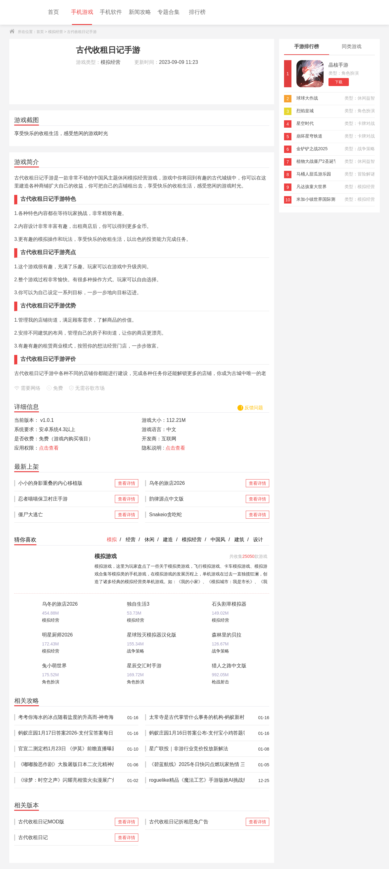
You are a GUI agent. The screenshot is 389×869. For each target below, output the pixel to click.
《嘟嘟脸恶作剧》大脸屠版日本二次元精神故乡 (66, 765)
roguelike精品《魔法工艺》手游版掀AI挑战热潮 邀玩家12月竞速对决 (197, 780)
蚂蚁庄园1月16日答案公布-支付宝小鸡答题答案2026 (197, 733)
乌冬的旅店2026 (197, 483)
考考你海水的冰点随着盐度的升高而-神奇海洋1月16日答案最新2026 (66, 717)
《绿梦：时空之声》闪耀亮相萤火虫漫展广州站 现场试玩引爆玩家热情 (66, 780)
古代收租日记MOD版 (66, 822)
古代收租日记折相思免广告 (197, 822)
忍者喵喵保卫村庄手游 (66, 499)
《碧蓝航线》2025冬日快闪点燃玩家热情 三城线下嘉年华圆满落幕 (197, 765)
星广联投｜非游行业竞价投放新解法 (197, 749)
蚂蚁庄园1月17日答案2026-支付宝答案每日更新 (66, 733)
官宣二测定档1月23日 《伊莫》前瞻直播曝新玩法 (66, 749)
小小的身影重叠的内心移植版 (66, 483)
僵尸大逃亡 (66, 515)
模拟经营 (55, 32)
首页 (40, 32)
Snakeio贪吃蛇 (197, 515)
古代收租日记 (66, 837)
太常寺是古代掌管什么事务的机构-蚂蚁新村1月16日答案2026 (197, 717)
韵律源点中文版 (197, 499)
